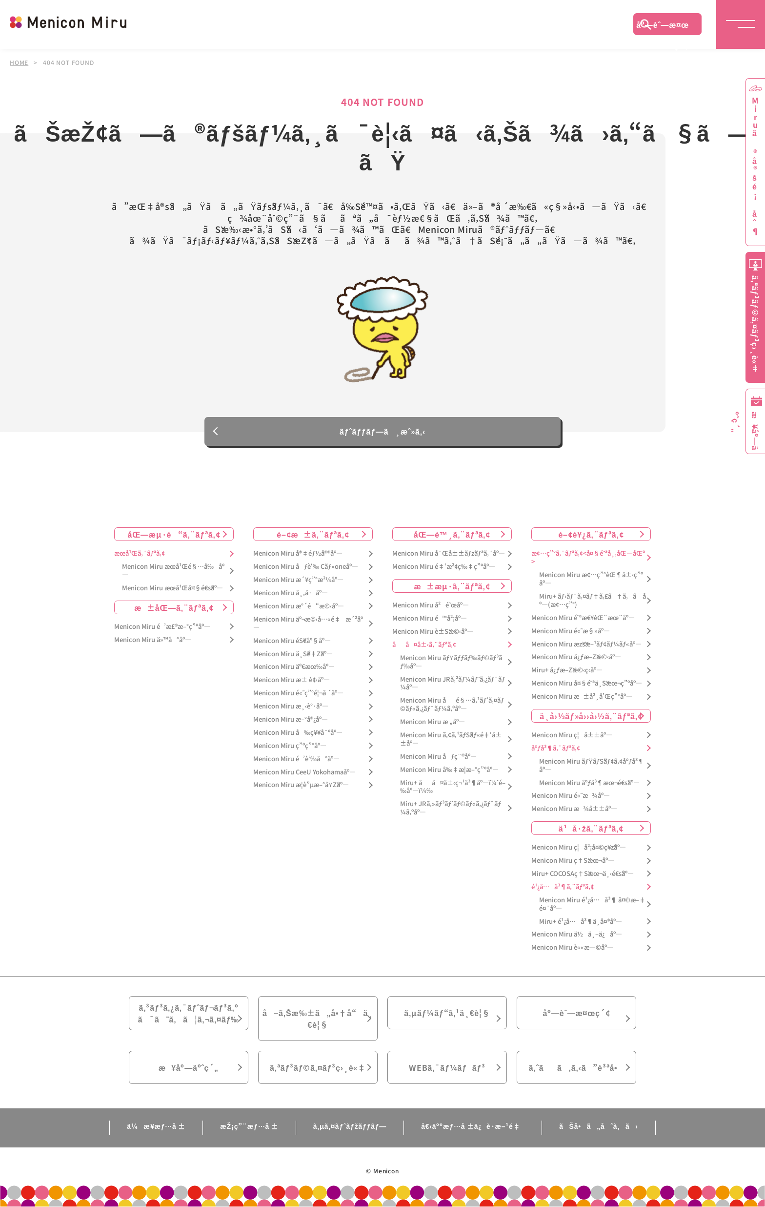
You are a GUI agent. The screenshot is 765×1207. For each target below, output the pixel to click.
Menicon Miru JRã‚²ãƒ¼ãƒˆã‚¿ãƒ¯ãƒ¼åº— (452, 683)
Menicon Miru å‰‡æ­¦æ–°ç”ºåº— (449, 770)
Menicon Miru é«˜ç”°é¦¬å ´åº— (298, 693)
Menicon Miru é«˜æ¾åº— (570, 796)
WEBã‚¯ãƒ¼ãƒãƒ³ (447, 1067)
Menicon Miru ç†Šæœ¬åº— (572, 860)
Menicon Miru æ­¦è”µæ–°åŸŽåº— (301, 785)
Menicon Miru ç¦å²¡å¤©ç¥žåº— (578, 847)
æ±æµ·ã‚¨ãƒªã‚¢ (452, 586)
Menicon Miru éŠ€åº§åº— (292, 641)
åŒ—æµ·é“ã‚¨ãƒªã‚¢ (174, 535)
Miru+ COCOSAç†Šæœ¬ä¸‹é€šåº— (582, 874)
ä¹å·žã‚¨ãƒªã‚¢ (591, 828)
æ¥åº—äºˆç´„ (189, 1067)
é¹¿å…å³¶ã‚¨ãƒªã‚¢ (562, 887)
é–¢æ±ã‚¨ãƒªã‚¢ (313, 535)
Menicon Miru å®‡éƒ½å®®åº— (297, 554)
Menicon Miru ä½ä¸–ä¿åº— (576, 935)
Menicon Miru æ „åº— (432, 722)
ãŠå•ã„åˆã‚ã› (598, 1126)
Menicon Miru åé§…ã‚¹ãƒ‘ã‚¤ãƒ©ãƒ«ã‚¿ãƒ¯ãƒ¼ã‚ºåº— (452, 705)
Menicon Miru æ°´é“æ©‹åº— (298, 606)
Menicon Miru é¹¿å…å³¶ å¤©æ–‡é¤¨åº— (592, 904)
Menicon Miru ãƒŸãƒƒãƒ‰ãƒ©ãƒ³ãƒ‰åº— (451, 662)
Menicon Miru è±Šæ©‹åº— (432, 631)
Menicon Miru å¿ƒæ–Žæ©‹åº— (576, 657)
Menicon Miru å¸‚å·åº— (290, 593)
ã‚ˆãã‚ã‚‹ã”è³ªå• (576, 1067)
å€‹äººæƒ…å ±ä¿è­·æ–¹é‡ (472, 1126)
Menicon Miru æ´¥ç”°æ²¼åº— (298, 580)
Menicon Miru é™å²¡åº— (429, 618)
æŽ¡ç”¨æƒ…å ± (249, 1126)
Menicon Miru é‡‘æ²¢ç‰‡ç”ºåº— (443, 567)
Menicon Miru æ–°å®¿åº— (290, 719)
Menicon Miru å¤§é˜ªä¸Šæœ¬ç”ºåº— (586, 683)
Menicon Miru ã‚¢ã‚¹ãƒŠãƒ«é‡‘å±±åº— (451, 739)
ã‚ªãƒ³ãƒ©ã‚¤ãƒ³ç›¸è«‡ (318, 1067)
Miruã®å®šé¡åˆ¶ (755, 166)
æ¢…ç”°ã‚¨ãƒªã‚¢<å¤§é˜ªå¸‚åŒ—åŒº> (588, 558)
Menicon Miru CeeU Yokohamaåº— (304, 772)
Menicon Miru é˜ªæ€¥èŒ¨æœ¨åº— (583, 618)
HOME (19, 62)
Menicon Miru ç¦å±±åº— (571, 735)
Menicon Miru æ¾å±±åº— (574, 809)
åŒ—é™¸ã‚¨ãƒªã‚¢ (452, 535)
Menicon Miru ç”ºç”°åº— (289, 746)
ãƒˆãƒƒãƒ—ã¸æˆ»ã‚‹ (382, 439)
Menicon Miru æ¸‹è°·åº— (290, 706)
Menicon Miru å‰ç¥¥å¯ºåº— (297, 732)
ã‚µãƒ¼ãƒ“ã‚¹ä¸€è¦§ (447, 1013)
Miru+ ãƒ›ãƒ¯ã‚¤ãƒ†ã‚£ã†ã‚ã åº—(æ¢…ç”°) (592, 600)
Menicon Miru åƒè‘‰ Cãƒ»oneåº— (305, 567)
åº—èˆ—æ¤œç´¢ (662, 27)
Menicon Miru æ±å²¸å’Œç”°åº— (581, 696)
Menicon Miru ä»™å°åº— (152, 640)
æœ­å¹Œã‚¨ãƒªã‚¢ (139, 554)
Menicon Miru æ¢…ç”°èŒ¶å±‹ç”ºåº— (591, 579)
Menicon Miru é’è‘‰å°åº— (296, 759)
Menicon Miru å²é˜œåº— (430, 605)
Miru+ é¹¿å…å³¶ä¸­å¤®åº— (580, 921)
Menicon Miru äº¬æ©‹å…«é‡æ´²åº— (308, 623)
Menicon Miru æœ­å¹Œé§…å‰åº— (173, 571)
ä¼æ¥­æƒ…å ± (156, 1126)
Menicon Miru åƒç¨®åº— (438, 756)
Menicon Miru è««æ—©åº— (572, 948)
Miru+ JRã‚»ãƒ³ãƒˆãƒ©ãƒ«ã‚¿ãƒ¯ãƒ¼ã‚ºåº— (450, 808)
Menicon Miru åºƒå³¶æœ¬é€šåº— (589, 783)
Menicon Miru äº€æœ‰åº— (294, 667)
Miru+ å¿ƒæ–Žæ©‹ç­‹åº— (567, 670)
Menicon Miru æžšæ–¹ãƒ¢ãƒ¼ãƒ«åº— (586, 644)
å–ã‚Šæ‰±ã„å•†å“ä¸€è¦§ (317, 1018)
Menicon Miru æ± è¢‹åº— (291, 680)
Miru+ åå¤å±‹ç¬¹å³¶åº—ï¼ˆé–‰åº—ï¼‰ (452, 787)
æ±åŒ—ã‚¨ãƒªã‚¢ (174, 607)
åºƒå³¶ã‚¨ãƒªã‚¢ (555, 748)
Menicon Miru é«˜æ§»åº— (570, 631)
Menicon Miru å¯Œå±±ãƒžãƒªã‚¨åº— (448, 554)
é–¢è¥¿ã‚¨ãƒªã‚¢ (591, 535)
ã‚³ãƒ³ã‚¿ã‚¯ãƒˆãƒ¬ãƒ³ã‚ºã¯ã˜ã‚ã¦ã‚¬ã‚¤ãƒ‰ (189, 1013)
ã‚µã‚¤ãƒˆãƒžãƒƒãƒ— (350, 1126)
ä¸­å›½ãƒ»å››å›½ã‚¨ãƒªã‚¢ (591, 716)
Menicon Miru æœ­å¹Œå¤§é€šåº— (172, 588)
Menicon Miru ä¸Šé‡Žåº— (293, 654)
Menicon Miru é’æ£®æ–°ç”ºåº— (162, 627)
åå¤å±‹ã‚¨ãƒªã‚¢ (424, 645)
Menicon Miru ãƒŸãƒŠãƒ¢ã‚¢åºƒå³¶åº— (591, 765)
